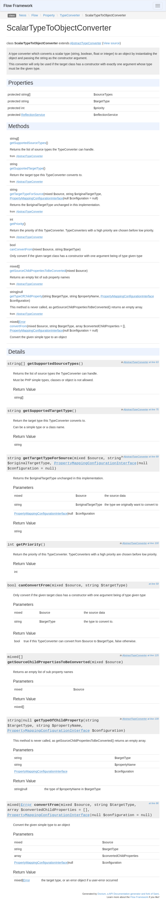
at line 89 (154, 456)
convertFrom (18, 326)
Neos (22, 15)
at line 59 (154, 583)
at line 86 (154, 803)
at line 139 (153, 718)
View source (111, 43)
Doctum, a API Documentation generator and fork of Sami (128, 893)
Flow (34, 15)
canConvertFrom (21, 249)
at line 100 (153, 543)
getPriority (17, 224)
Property (49, 15)
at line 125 (153, 655)
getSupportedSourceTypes (28, 143)
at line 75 (154, 409)
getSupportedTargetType (26, 168)
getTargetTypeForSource (26, 194)
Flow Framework (18, 5)
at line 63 (154, 362)
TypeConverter (70, 15)
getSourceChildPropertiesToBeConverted (38, 270)
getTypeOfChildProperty (26, 296)
